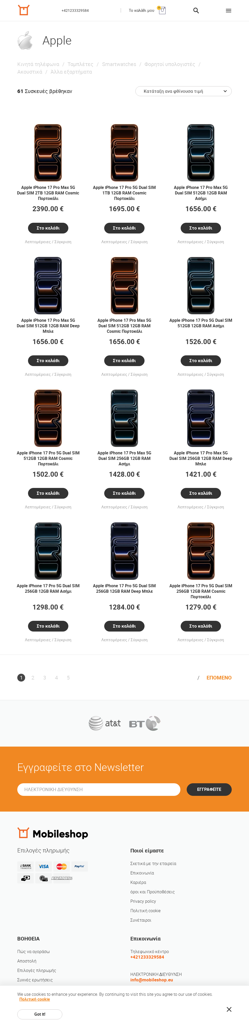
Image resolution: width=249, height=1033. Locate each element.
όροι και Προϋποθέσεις (152, 891)
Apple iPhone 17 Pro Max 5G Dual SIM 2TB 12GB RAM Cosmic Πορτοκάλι (48, 193)
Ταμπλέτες (80, 64)
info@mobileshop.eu (151, 979)
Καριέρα (138, 882)
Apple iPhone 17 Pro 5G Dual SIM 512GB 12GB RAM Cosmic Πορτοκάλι (48, 458)
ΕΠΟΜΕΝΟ (219, 678)
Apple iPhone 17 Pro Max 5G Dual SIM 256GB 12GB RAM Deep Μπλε (200, 458)
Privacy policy (143, 901)
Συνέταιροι (140, 920)
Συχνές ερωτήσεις (35, 979)
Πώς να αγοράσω (33, 951)
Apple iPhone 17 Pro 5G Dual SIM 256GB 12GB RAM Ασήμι (48, 588)
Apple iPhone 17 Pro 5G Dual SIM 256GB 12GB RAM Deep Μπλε (124, 588)
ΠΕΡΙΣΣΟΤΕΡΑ (61, 878)
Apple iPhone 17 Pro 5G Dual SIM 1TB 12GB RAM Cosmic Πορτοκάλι (124, 193)
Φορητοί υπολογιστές (170, 64)
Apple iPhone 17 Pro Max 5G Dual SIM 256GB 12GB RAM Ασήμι (124, 458)
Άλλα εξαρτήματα (71, 72)
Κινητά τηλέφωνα (38, 64)
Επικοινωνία (142, 873)
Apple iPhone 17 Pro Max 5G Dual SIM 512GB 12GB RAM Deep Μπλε (48, 326)
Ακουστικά (29, 72)
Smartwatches (119, 64)
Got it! (39, 1014)
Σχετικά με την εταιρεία (153, 863)
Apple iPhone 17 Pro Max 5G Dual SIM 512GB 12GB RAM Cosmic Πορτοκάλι (124, 326)
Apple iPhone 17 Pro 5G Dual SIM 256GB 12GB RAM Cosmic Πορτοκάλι (200, 591)
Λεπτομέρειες (38, 242)
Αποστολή (26, 961)
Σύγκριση (62, 242)
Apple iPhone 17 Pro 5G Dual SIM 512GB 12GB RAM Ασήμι (200, 323)
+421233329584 (75, 10)
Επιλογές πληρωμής (36, 970)
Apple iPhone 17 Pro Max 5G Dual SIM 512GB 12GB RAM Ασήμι (201, 193)
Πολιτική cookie (145, 910)
